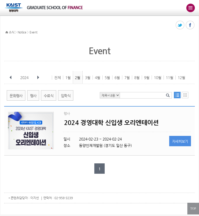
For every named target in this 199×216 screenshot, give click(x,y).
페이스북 (190, 25)
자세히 (180, 141)
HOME (6, 32)
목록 (177, 95)
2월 (77, 77)
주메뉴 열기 (190, 8)
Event (33, 32)
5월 (107, 77)
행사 (33, 96)
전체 (57, 77)
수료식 (48, 96)
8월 (137, 77)
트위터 (180, 25)
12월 (181, 77)
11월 (169, 77)
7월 (127, 77)
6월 (117, 77)
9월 (147, 77)
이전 (10, 77)
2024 (25, 77)
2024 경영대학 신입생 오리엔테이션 (111, 122)
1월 (68, 77)
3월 (87, 77)
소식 (11, 32)
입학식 (65, 96)
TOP (193, 208)
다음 (38, 77)
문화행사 (16, 96)
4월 (97, 77)
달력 (185, 95)
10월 (157, 77)
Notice (22, 32)
